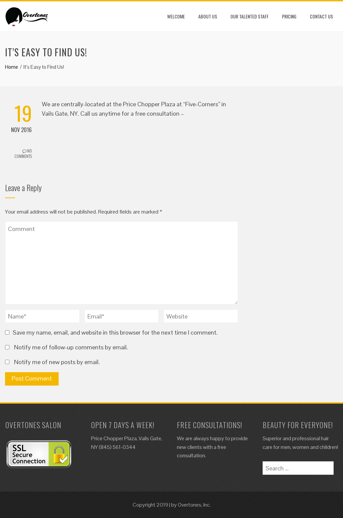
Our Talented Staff (249, 16)
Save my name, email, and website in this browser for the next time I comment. (115, 332)
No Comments (23, 153)
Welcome (176, 16)
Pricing (289, 16)
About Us (207, 16)
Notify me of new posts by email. (57, 362)
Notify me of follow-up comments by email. (71, 347)
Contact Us (321, 16)
